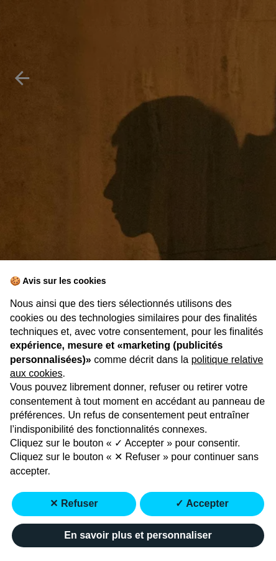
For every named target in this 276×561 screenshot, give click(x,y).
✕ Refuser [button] (74, 503)
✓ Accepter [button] (201, 503)
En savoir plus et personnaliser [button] (137, 535)
